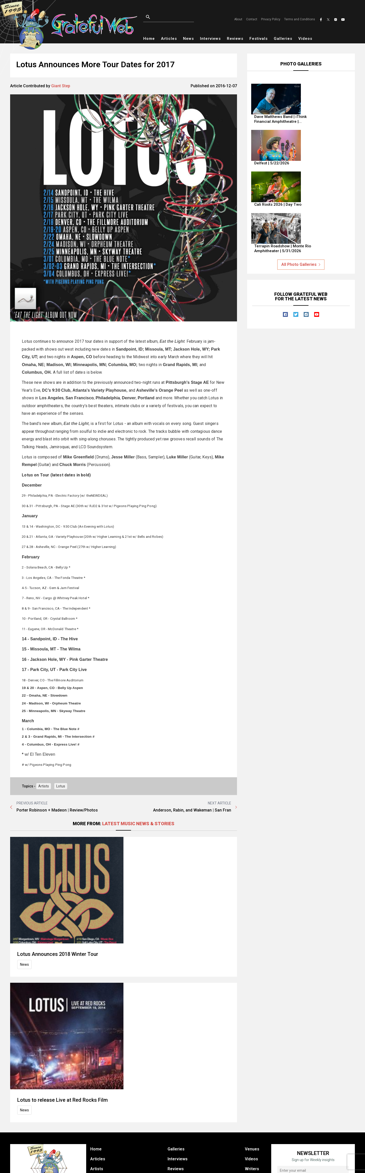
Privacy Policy (270, 19)
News (188, 38)
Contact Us (255, 1112)
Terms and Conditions (299, 19)
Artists (43, 786)
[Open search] (174, 17)
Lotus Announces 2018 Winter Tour (133, 847)
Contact (251, 19)
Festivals (258, 38)
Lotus (60, 786)
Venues (252, 1082)
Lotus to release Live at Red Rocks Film (138, 960)
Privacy (249, 1164)
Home (149, 38)
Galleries (283, 38)
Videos (305, 38)
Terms (268, 1164)
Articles (169, 38)
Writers (252, 1102)
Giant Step (60, 85)
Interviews (210, 38)
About (238, 19)
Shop (172, 1112)
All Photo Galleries (300, 209)
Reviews (235, 38)
